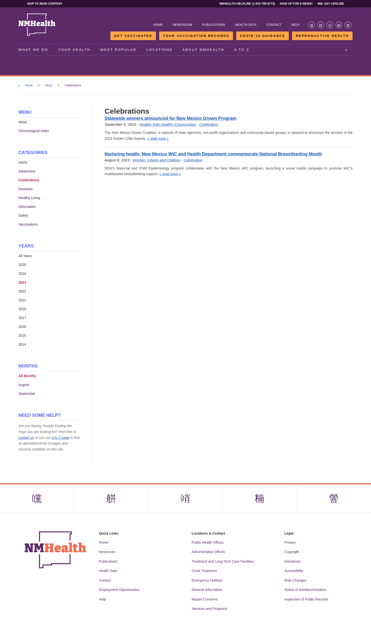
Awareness (26, 171)
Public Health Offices (208, 542)
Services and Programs (210, 609)
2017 (22, 318)
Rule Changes (295, 580)
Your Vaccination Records (196, 36)
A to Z (241, 50)
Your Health (74, 50)
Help (295, 25)
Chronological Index (33, 131)
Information (27, 207)
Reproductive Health (322, 36)
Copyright (291, 552)
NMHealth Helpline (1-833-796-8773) (247, 3)
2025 (22, 265)
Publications (213, 25)
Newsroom (182, 25)
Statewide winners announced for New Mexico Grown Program (170, 118)
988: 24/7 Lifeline (331, 3)
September (26, 394)
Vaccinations (28, 224)
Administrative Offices (208, 552)
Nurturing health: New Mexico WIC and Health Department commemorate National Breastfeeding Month (213, 154)
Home (158, 25)
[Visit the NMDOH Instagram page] (329, 25)
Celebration (208, 124)
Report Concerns (205, 599)
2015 (22, 336)
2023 (22, 282)
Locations (159, 50)
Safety (23, 215)
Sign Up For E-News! (296, 3)
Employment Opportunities (119, 590)
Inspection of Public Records (306, 599)
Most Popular (118, 50)
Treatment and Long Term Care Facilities (223, 561)
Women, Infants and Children (156, 160)
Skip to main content (44, 3)
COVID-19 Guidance (262, 36)
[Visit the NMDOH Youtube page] (348, 25)
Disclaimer (292, 561)
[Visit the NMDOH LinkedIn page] (338, 25)
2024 (22, 274)
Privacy (290, 542)
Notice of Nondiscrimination (305, 590)
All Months (27, 376)
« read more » (158, 138)
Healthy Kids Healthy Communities (167, 124)
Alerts (22, 162)
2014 (22, 344)
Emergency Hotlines (207, 580)
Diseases (25, 189)
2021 (22, 300)
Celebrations (28, 180)
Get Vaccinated (133, 36)
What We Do (33, 50)
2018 (22, 309)
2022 (22, 291)
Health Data (245, 25)
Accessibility (293, 571)
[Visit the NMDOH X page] (320, 25)
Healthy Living (29, 198)
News (49, 85)
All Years (25, 256)
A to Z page (60, 438)
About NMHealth (203, 50)
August (23, 385)
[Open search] (346, 49)
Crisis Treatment (204, 571)
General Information (207, 590)
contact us (26, 438)
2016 (22, 327)
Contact (273, 25)
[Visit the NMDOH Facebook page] (311, 25)
